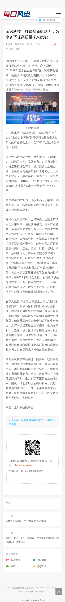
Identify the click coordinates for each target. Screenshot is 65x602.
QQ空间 (41, 566)
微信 (13, 566)
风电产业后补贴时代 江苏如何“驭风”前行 (26, 521)
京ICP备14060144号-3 (32, 600)
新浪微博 (15, 560)
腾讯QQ (41, 560)
